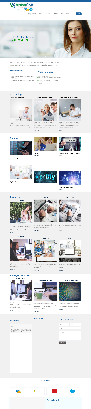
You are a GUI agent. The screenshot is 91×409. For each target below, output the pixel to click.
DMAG (69, 238)
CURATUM (45, 197)
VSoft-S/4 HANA (69, 197)
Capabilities (55, 13)
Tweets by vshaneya (38, 322)
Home (29, 13)
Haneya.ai (79, 13)
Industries (48, 13)
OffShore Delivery (21, 278)
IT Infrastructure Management (69, 280)
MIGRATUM (21, 237)
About (61, 13)
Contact (67, 13)
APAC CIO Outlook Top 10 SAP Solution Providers (20, 325)
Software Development (45, 280)
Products (41, 13)
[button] (42, 56)
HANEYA (21, 200)
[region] (45, 39)
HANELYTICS (45, 238)
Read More (12, 130)
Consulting (33, 13)
